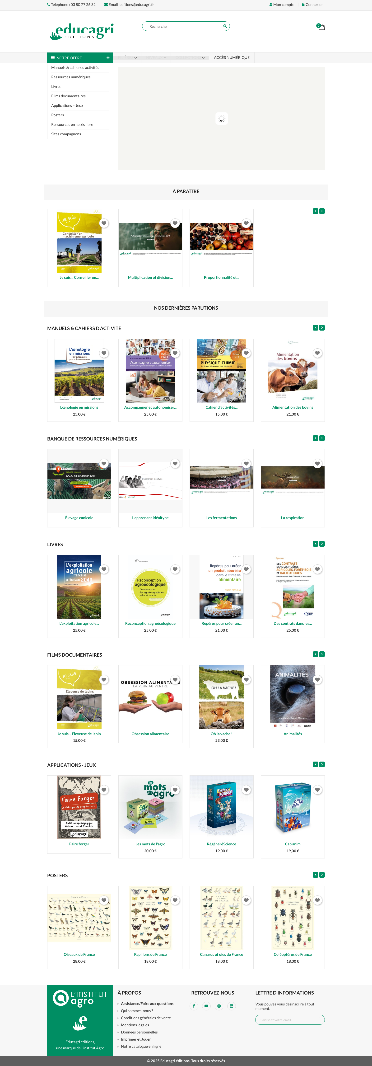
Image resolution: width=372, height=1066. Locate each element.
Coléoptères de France (293, 954)
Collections (189, 57)
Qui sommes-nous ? (137, 1011)
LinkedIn (231, 1006)
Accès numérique (232, 57)
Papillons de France (150, 954)
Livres (56, 86)
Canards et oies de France (221, 954)
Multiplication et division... (150, 277)
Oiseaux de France (79, 954)
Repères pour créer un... (222, 623)
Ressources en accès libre (72, 124)
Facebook (194, 1006)
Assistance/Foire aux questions (147, 1004)
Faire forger (79, 844)
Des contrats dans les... (293, 623)
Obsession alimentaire (150, 734)
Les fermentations (221, 518)
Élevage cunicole (79, 518)
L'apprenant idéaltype (150, 518)
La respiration (293, 518)
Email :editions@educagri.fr (129, 4)
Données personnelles (139, 1032)
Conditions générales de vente (146, 1018)
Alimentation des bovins (292, 407)
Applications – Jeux (67, 105)
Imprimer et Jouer (136, 1040)
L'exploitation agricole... (79, 623)
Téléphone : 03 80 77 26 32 (71, 4)
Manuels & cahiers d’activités (75, 67)
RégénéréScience (221, 844)
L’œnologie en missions (79, 407)
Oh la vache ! (221, 734)
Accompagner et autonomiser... (150, 407)
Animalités (293, 734)
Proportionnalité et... (221, 277)
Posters (57, 115)
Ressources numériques (71, 77)
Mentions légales (135, 1025)
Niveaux (154, 57)
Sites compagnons (66, 134)
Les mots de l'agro (150, 844)
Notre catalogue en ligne (141, 1047)
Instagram (219, 1006)
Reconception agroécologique (150, 623)
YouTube (206, 1006)
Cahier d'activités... (221, 407)
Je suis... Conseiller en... (79, 277)
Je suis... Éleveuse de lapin (79, 734)
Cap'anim (293, 844)
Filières (126, 57)
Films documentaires (68, 96)
